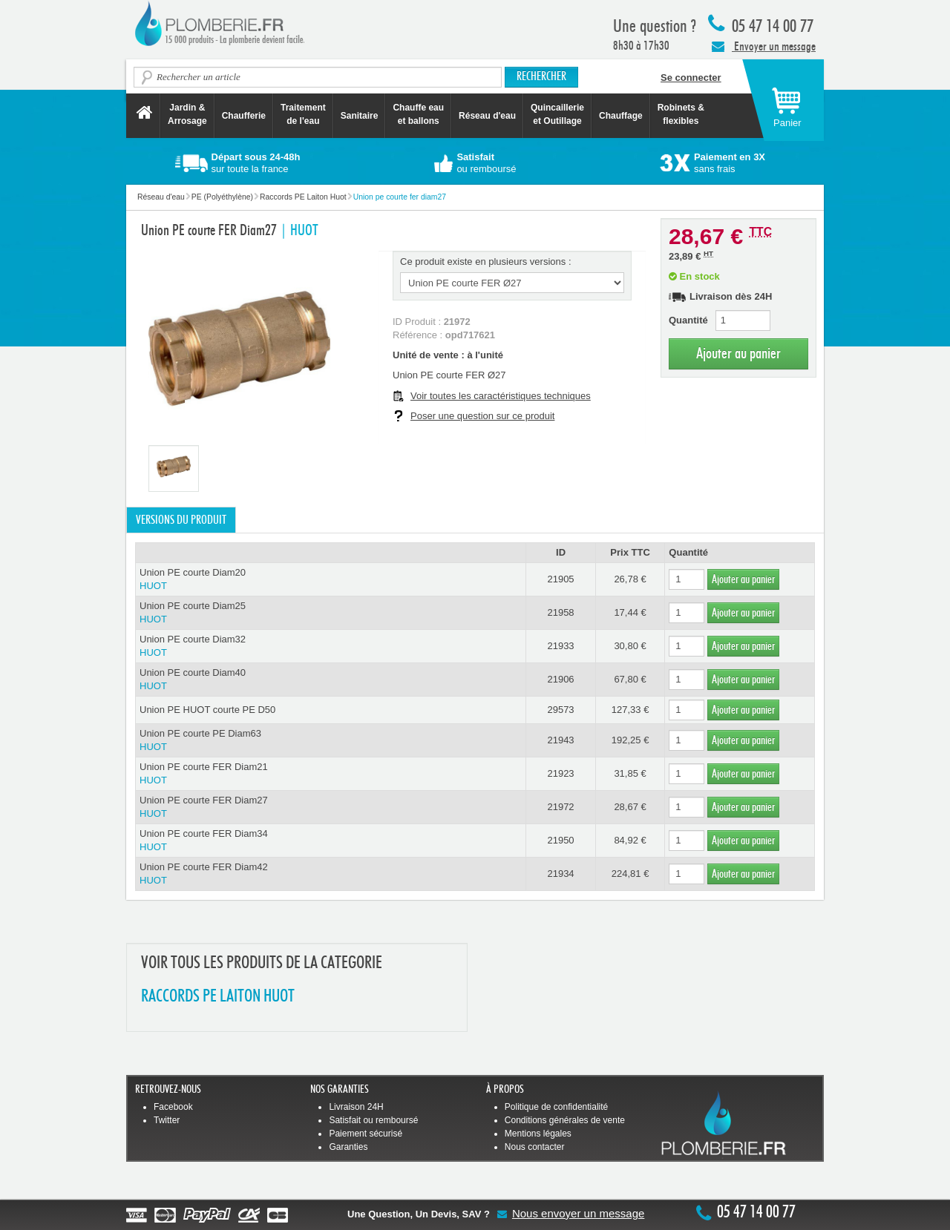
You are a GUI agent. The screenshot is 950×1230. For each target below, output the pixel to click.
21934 (560, 873)
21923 (560, 773)
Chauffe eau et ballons (418, 114)
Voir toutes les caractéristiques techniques (500, 395)
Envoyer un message (764, 46)
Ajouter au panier (738, 353)
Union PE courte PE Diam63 (331, 741)
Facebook (173, 1107)
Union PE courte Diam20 (331, 580)
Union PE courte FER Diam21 (331, 774)
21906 (560, 679)
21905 (560, 579)
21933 (560, 645)
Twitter (167, 1120)
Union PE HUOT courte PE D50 (207, 709)
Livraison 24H (356, 1107)
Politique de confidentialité (556, 1107)
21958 (560, 612)
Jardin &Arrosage (187, 114)
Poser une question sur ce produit (482, 415)
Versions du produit (181, 520)
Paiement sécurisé (365, 1133)
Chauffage (621, 116)
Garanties (348, 1147)
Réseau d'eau (487, 116)
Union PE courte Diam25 (331, 613)
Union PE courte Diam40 (331, 680)
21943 (560, 740)
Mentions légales (538, 1133)
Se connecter (691, 77)
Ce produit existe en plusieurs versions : (485, 261)
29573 (560, 709)
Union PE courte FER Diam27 (331, 807)
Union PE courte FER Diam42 (331, 874)
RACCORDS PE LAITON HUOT (218, 996)
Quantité (688, 320)
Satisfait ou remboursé (373, 1120)
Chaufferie (244, 116)
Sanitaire (360, 116)
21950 (560, 840)
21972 (560, 806)
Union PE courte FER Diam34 (331, 841)
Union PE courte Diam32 (331, 647)
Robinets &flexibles (681, 114)
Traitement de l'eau (303, 114)
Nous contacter (535, 1147)
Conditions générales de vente (565, 1120)
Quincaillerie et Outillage (557, 114)
